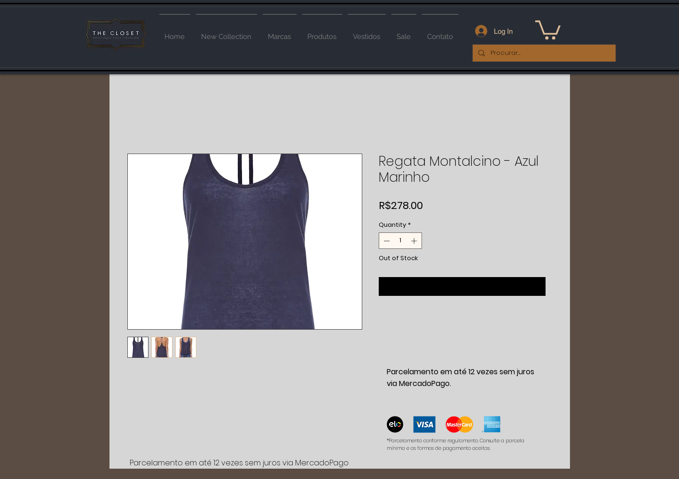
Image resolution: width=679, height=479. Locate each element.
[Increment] (415, 241)
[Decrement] (385, 241)
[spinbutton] (400, 241)
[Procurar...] (543, 53)
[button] (548, 28)
